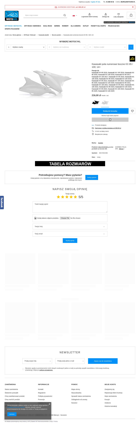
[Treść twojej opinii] (70, 207)
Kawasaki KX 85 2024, (100, 89)
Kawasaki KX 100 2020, (106, 83)
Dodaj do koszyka (110, 111)
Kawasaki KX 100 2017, (100, 77)
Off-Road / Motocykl (13, 26)
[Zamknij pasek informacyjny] (132, 7)
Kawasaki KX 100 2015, (123, 79)
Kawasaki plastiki (44, 35)
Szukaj (130, 47)
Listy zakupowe (119, 17)
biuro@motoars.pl (128, 2)
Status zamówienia (11, 389)
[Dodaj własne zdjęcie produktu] (75, 218)
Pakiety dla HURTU (98, 26)
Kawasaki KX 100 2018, (106, 74)
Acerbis (100, 143)
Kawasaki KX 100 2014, (116, 81)
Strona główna (16, 35)
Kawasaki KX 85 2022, (117, 85)
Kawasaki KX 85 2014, (100, 81)
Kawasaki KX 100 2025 (106, 91)
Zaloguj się (105, 16)
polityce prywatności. (46, 370)
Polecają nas (113, 26)
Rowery (65, 26)
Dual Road (47, 26)
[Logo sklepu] (12, 15)
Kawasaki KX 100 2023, (123, 87)
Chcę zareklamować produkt (15, 396)
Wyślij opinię (70, 240)
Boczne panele (56, 35)
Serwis (57, 26)
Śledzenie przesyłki (11, 392)
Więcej (121, 149)
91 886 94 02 (110, 2)
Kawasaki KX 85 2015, (107, 79)
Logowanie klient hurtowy (89, 16)
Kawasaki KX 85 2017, (123, 74)
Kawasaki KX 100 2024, (116, 89)
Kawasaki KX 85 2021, (123, 83)
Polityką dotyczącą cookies (16, 407)
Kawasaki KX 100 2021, (100, 85)
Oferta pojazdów (12, 29)
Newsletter (70, 352)
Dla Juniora (76, 26)
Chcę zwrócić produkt (12, 399)
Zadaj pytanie (91, 177)
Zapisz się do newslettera (103, 361)
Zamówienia (10, 384)
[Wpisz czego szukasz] (45, 15)
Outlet (86, 26)
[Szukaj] (64, 15)
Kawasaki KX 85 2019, (100, 72)
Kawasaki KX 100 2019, (116, 72)
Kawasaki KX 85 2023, (107, 87)
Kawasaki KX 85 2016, (117, 77)
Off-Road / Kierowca (32, 26)
